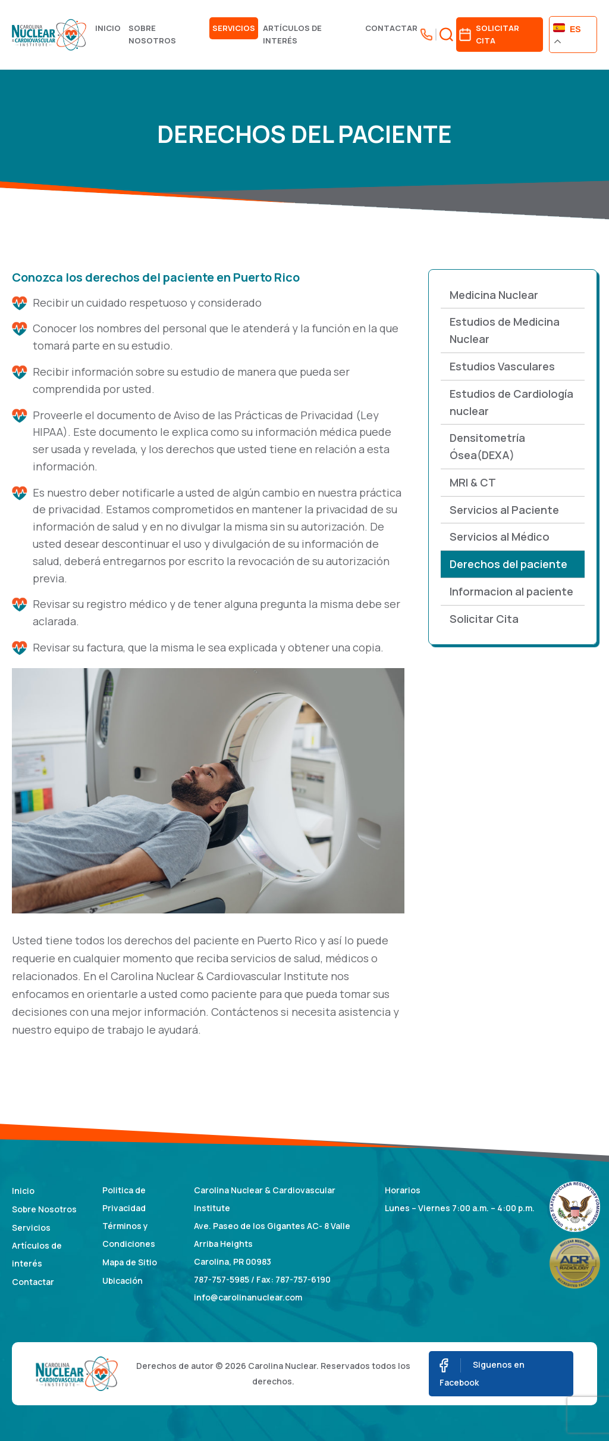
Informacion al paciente (511, 591)
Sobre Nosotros (152, 34)
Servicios (233, 28)
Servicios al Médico (500, 536)
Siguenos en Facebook (482, 1373)
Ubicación (122, 1280)
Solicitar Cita (484, 619)
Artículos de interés (292, 34)
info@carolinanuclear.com (248, 1297)
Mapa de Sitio (129, 1262)
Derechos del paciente (508, 564)
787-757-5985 (221, 1279)
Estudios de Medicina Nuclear (505, 330)
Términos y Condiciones (128, 1234)
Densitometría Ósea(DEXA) (487, 446)
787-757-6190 (303, 1279)
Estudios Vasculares (502, 366)
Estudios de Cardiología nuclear (511, 402)
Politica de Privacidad (124, 1199)
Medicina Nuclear (494, 295)
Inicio (108, 28)
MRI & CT (473, 482)
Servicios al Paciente (504, 510)
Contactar (391, 28)
